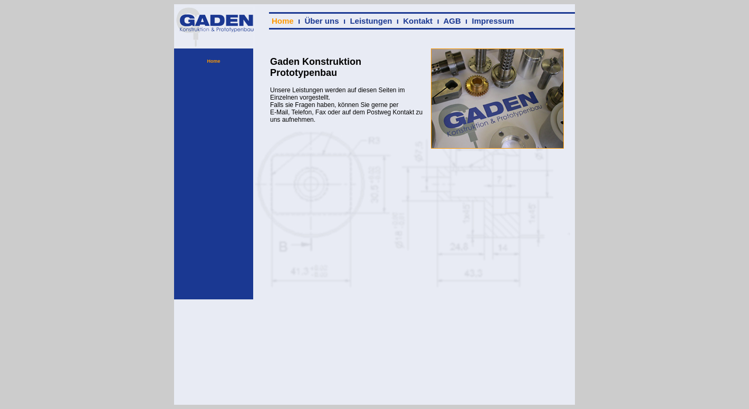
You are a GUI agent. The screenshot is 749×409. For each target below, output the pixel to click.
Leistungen (371, 20)
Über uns (322, 20)
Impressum (493, 20)
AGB (451, 20)
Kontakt (418, 20)
